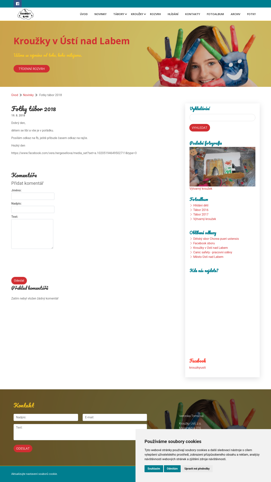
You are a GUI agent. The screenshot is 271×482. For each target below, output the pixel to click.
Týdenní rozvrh (31, 68)
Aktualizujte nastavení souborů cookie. (34, 474)
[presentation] (40, 264)
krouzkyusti (197, 367)
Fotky (251, 14)
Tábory (118, 14)
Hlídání (173, 14)
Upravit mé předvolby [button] (196, 468)
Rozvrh (155, 14)
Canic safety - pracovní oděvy (212, 252)
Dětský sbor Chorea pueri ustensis (216, 239)
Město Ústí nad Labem (208, 257)
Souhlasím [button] (154, 468)
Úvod (84, 14)
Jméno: (16, 190)
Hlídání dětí (200, 205)
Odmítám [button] (172, 468)
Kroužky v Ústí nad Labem (72, 41)
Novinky (100, 14)
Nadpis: (16, 203)
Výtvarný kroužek (201, 188)
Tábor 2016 (201, 210)
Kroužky (137, 14)
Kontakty (192, 14)
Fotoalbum (215, 14)
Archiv (235, 14)
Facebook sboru (204, 243)
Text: (14, 216)
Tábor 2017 (201, 214)
